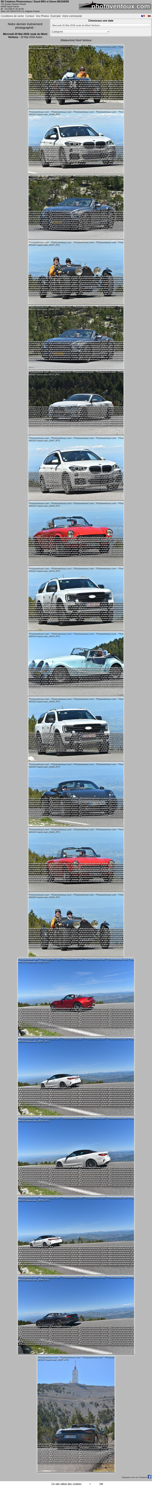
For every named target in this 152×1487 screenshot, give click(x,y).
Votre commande (72, 16)
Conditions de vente (12, 16)
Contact (29, 16)
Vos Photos (42, 16)
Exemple (55, 16)
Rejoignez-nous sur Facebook (136, 1477)
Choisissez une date (100, 20)
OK (101, 1484)
